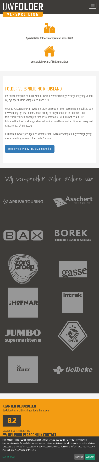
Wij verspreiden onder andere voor (49, 178)
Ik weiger (79, 457)
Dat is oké (90, 457)
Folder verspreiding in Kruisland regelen (30, 148)
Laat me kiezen (8, 457)
